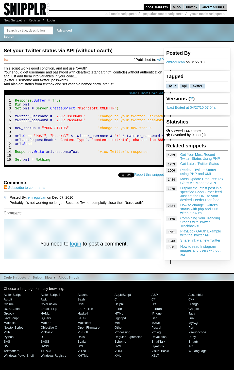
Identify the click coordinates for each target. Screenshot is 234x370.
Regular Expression (128, 349)
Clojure (9, 316)
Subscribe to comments (24, 199)
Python (9, 349)
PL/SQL (83, 344)
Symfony (157, 358)
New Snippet (13, 20)
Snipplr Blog (42, 289)
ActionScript (12, 306)
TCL (191, 358)
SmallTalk (158, 353)
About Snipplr (69, 289)
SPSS (45, 358)
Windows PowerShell (19, 367)
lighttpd (120, 330)
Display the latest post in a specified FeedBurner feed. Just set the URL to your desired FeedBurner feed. (201, 194)
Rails (81, 349)
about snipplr (213, 7)
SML (7, 358)
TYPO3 (46, 363)
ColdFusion (49, 316)
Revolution (159, 349)
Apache (83, 306)
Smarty (193, 353)
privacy (191, 7)
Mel (117, 334)
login (75, 255)
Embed (144, 92)
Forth (118, 320)
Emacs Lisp (49, 320)
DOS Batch (12, 320)
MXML (156, 334)
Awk (44, 311)
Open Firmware (89, 339)
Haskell (83, 325)
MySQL (193, 334)
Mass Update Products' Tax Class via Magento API (201, 181)
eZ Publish (85, 320)
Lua (191, 330)
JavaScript (11, 330)
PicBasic (47, 344)
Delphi (119, 316)
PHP (7, 344)
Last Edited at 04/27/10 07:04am (192, 107)
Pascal (156, 339)
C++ (191, 311)
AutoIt (8, 311)
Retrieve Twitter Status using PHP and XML (198, 172)
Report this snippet (149, 186)
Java (191, 325)
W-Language (197, 363)
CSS (81, 316)
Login (51, 20)
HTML (119, 325)
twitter (197, 86)
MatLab (46, 334)
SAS (7, 353)
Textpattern (11, 363)
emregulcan (175, 62)
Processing (122, 344)
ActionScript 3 (50, 306)
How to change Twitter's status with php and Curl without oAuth (199, 209)
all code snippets (120, 14)
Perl (191, 339)
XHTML (83, 367)
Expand (132, 92)
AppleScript (123, 306)
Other (118, 339)
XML (118, 367)
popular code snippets (163, 14)
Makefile (10, 334)
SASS (45, 353)
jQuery (46, 330)
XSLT (155, 367)
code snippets (157, 7)
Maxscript (84, 334)
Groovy (9, 325)
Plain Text (157, 92)
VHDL (119, 363)
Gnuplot (194, 320)
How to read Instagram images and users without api (200, 250)
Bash (81, 311)
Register (34, 20)
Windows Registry (53, 367)
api (184, 86)
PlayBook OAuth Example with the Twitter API (200, 233)
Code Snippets (15, 289)
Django (193, 316)
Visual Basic (160, 363)
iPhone (156, 325)
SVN (118, 358)
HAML (45, 325)
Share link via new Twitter (200, 240)
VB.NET (83, 363)
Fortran (156, 320)
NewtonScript (13, 339)
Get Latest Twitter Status (199, 164)
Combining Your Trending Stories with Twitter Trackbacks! (200, 222)
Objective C (49, 339)
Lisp (154, 330)
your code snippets (207, 14)
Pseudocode (197, 344)
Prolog (156, 344)
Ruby (192, 349)
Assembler (195, 306)
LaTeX (82, 330)
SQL (81, 358)
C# (153, 311)
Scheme (120, 353)
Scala (81, 353)
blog (177, 7)
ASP (172, 86)
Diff (153, 316)
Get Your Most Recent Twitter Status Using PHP (200, 156)
